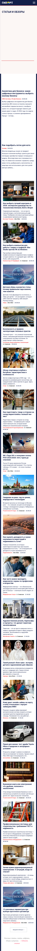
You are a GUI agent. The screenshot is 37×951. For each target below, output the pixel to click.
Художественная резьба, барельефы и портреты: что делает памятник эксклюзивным (18, 623)
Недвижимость (7, 552)
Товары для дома (8, 883)
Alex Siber (17, 219)
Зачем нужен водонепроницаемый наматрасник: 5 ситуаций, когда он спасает (17, 869)
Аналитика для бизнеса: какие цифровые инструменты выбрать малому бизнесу (18, 93)
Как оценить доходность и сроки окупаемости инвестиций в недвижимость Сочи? (17, 539)
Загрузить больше (18, 929)
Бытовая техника (8, 219)
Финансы (6, 718)
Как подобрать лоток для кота (16, 145)
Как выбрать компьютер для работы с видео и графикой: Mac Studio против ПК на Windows (16, 247)
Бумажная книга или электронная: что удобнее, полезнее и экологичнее (17, 786)
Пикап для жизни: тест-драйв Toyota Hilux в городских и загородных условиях (18, 746)
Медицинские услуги (9, 594)
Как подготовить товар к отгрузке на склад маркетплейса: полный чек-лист (18, 414)
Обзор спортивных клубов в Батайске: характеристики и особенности (15, 372)
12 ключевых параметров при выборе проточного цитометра (16, 910)
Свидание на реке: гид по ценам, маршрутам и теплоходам (16, 498)
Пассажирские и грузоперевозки (13, 427)
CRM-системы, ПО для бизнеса (11, 99)
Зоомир (4, 148)
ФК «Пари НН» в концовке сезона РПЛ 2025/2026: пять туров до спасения (17, 457)
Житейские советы (9, 636)
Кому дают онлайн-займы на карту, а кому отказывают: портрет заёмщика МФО (18, 704)
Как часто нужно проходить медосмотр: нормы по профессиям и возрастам (18, 581)
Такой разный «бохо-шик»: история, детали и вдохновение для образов (18, 664)
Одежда (5, 676)
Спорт (5, 386)
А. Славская (24, 261)
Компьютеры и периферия (11, 261)
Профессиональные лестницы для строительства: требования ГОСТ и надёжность (17, 826)
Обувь (5, 302)
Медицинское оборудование (11, 922)
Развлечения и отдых (9, 510)
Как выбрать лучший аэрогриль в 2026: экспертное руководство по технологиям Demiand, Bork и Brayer (18, 205)
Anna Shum (12, 676)
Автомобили (6, 758)
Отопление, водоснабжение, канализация (15, 342)
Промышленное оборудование (12, 839)
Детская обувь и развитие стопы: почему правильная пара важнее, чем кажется (17, 289)
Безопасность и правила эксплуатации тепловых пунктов (16, 330)
